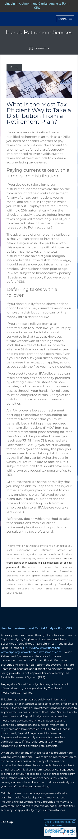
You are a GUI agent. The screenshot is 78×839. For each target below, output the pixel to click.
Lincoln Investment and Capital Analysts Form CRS (36, 628)
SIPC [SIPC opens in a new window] (35, 648)
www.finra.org (50, 648)
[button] (65, 19)
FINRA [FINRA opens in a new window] (27, 648)
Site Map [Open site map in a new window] (7, 822)
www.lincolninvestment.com (41, 652)
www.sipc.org (10, 652)
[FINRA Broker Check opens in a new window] (60, 828)
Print (14, 67)
